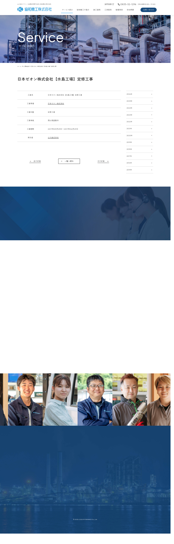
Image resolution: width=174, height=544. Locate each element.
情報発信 (119, 10)
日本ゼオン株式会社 (56, 103)
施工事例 (97, 10)
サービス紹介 (67, 10)
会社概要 (130, 10)
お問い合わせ (148, 10)
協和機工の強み (83, 10)
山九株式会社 (53, 137)
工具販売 (108, 10)
